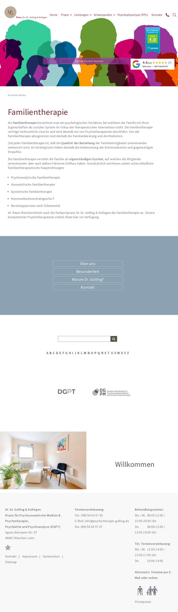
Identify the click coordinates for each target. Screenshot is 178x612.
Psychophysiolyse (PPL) (132, 14)
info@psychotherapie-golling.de (107, 521)
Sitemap (11, 562)
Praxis (65, 14)
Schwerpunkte (103, 14)
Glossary (22, 95)
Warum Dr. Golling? (88, 279)
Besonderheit (87, 271)
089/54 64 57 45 (92, 515)
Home (54, 14)
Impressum (30, 556)
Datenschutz (51, 556)
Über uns (87, 263)
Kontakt (156, 14)
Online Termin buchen (89, 61)
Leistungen (81, 14)
